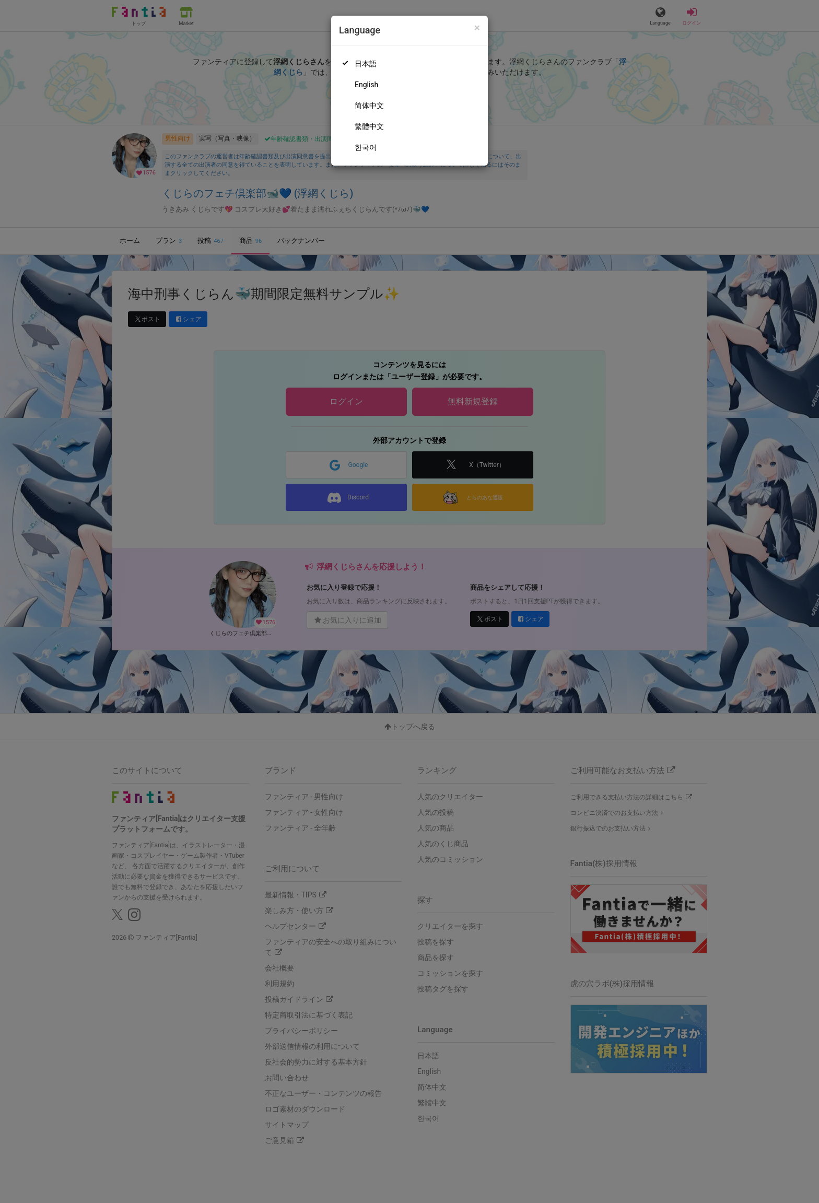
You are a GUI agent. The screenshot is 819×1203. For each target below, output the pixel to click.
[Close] (477, 27)
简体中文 (369, 105)
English (366, 84)
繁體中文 (369, 126)
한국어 (366, 147)
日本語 (366, 64)
